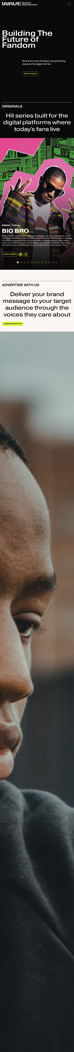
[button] (18, 262)
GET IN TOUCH (30, 74)
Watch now (9, 254)
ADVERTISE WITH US (13, 324)
